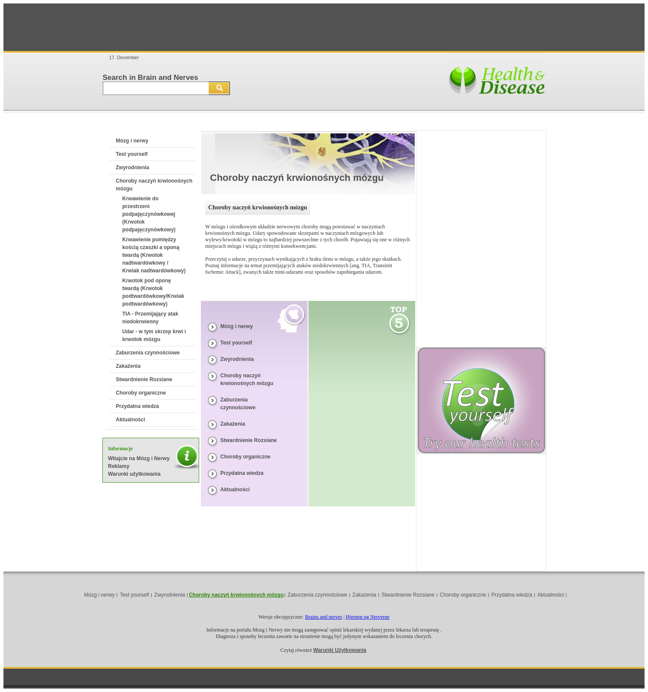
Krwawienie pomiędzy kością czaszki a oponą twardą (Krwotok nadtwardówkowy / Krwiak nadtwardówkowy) (154, 255)
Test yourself (132, 154)
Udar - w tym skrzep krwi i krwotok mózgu (154, 335)
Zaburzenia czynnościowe (148, 353)
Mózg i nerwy (132, 141)
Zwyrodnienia (132, 167)
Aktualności (130, 420)
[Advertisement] (324, 27)
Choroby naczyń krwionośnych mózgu (236, 595)
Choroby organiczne (141, 393)
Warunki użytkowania (134, 474)
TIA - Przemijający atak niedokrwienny (150, 318)
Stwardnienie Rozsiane (144, 379)
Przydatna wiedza (137, 406)
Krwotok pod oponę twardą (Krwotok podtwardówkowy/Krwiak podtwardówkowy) (153, 292)
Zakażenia (128, 366)
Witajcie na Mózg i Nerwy (139, 458)
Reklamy (118, 466)
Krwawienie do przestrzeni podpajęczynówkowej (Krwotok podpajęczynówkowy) (148, 214)
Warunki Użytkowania (339, 650)
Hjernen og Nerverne (367, 617)
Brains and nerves (323, 617)
